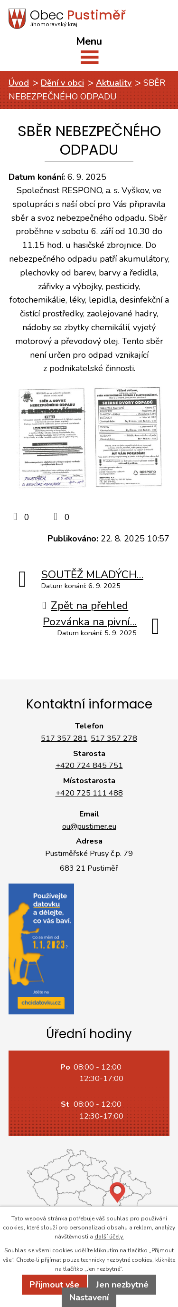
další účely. (109, 1236)
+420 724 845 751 (89, 765)
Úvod (19, 82)
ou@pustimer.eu (89, 826)
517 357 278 (114, 738)
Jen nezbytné (122, 1284)
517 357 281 (64, 738)
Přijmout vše (54, 1284)
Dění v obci (62, 82)
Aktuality (113, 82)
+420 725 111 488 (89, 793)
